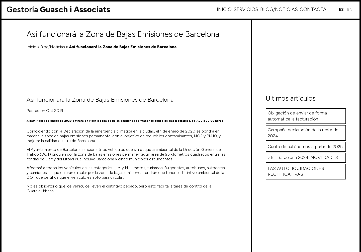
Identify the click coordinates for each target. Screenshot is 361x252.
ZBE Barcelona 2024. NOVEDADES (303, 157)
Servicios (246, 9)
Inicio (224, 9)
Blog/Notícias (279, 9)
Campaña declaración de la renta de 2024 (303, 132)
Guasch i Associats (58, 10)
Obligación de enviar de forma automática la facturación (297, 115)
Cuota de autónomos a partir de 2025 (305, 146)
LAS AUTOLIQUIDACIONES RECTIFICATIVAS (296, 171)
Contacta (313, 9)
